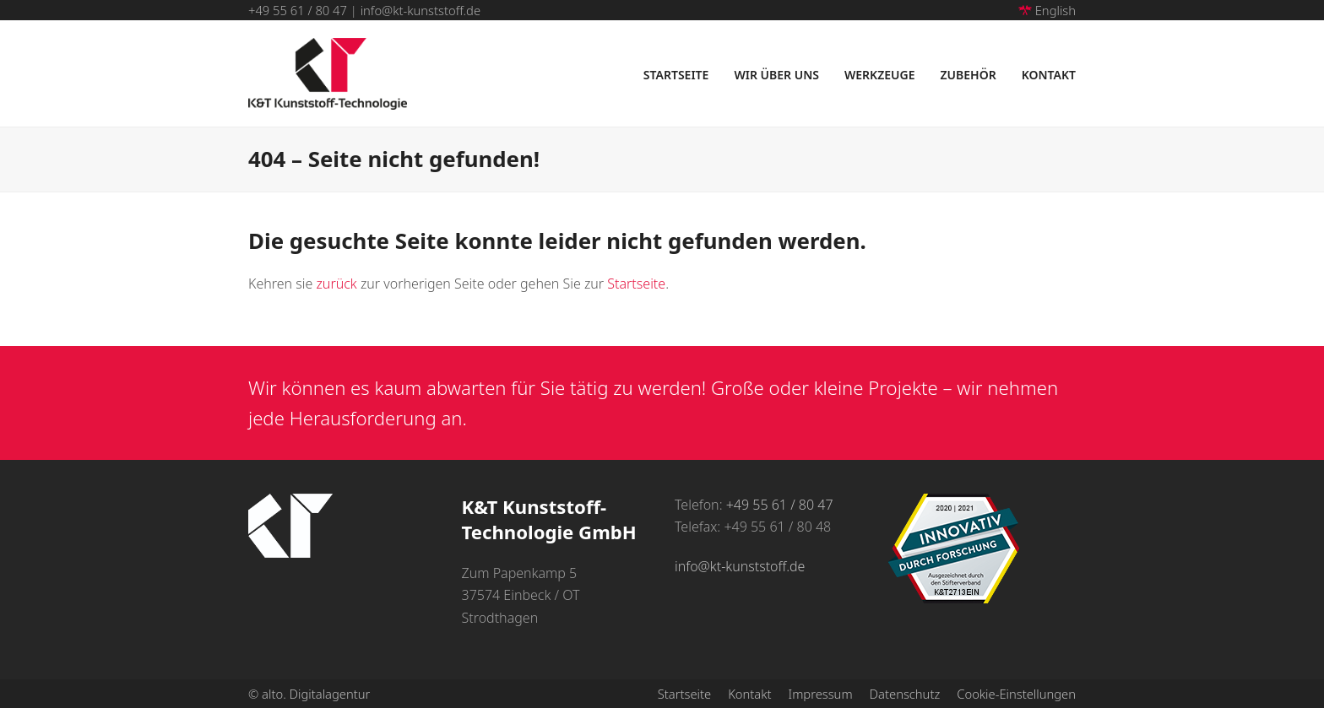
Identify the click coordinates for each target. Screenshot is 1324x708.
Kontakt (749, 693)
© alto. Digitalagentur (309, 693)
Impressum (821, 693)
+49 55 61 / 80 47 (297, 10)
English (1047, 10)
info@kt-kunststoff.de (420, 10)
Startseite (636, 283)
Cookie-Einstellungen (1016, 693)
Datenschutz (905, 693)
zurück (336, 283)
